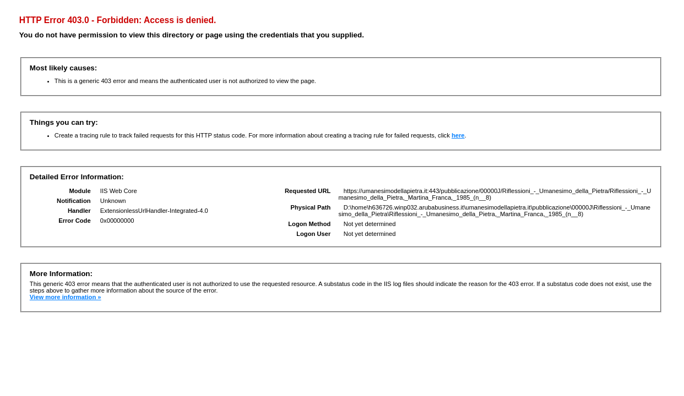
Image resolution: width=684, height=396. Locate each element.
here (458, 135)
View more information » (65, 297)
